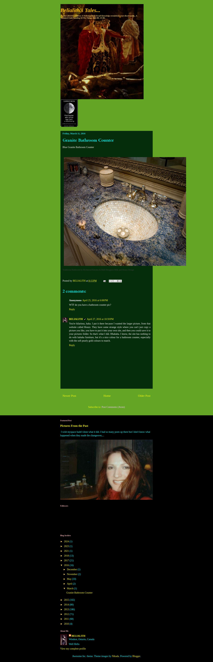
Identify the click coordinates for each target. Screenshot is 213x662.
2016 (67, 565)
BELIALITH (76, 319)
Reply (72, 309)
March (70, 588)
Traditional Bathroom (71, 270)
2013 (67, 609)
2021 (67, 551)
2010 (67, 623)
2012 (67, 614)
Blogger (136, 656)
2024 (67, 541)
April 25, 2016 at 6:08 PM (95, 300)
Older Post (144, 395)
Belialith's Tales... (80, 10)
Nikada (115, 656)
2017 (67, 560)
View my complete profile (73, 648)
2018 (67, 555)
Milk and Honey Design (124, 270)
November (72, 574)
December (72, 569)
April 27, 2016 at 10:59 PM (100, 319)
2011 (66, 619)
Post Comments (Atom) (113, 407)
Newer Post (69, 395)
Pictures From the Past (74, 425)
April (70, 583)
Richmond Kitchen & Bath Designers (98, 270)
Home (107, 395)
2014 (67, 604)
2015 (67, 600)
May (69, 579)
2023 (67, 546)
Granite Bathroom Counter (79, 592)
